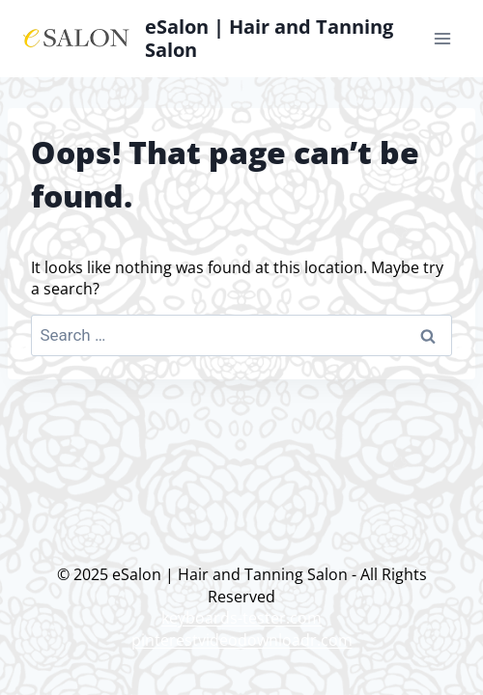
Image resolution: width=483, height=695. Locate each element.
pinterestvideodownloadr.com (242, 640)
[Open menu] (442, 38)
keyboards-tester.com (241, 617)
